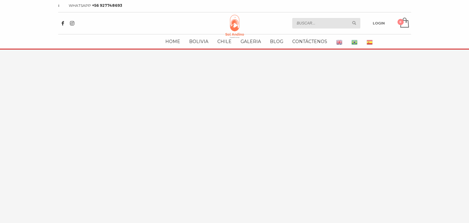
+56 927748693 (107, 5)
